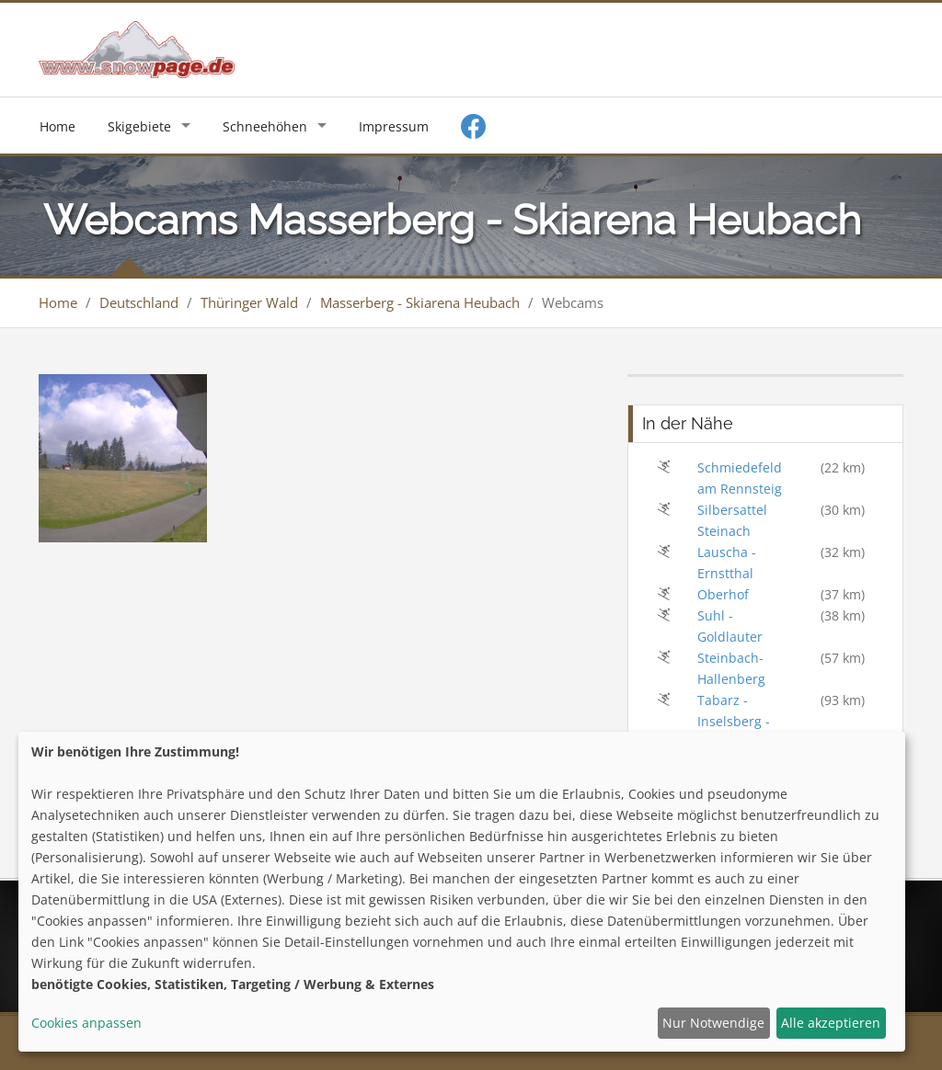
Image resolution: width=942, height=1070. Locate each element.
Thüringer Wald (249, 302)
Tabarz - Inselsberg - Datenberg (733, 721)
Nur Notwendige (713, 1022)
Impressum (394, 126)
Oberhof (723, 594)
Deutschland (138, 302)
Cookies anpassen (86, 1022)
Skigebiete (139, 126)
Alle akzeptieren (830, 1022)
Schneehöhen (265, 126)
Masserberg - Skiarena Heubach (420, 302)
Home (57, 126)
